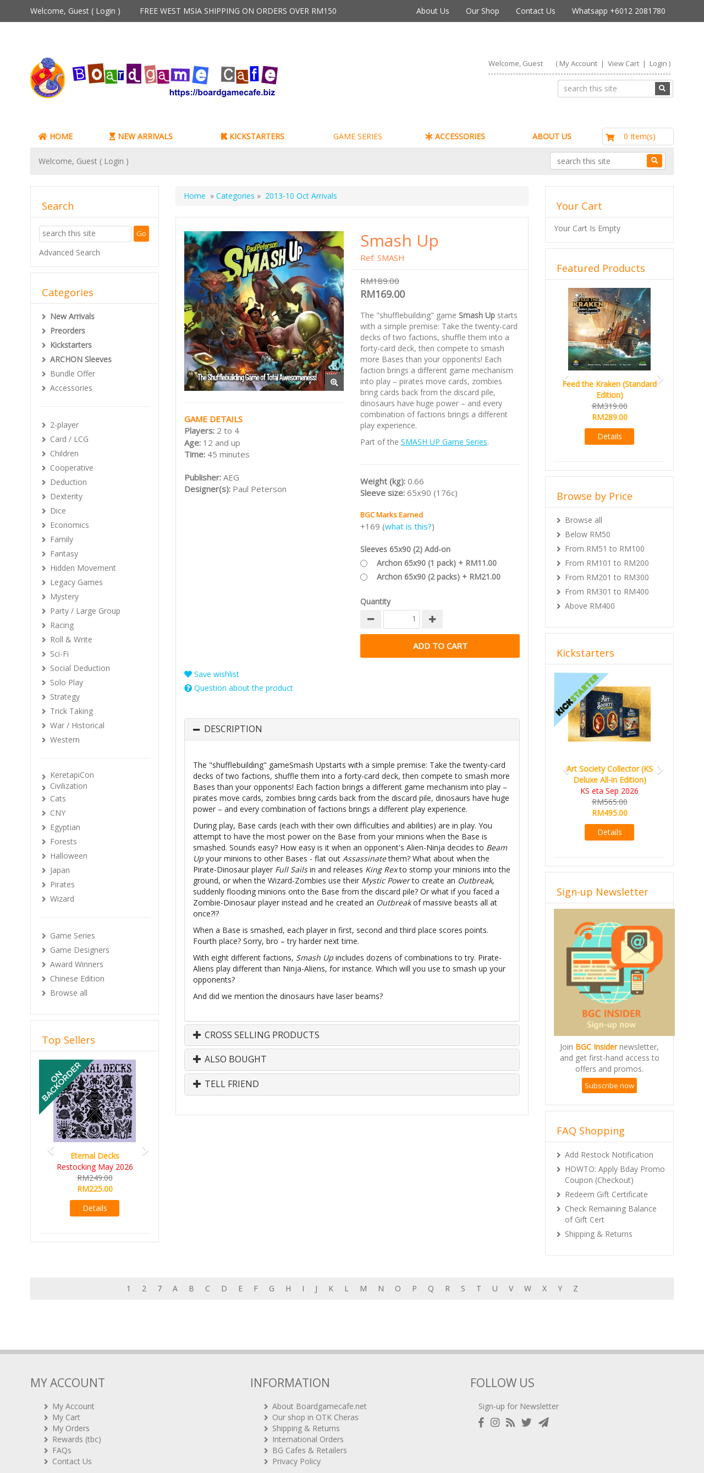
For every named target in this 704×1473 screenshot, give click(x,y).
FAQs (62, 1417)
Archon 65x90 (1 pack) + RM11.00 (437, 563)
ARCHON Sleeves (81, 359)
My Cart (66, 1384)
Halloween (68, 855)
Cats (58, 798)
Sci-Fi (59, 653)
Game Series (72, 935)
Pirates (62, 884)
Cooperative (72, 467)
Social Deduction (80, 668)
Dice (58, 510)
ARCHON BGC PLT (156, 1450)
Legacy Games (76, 582)
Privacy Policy (296, 1428)
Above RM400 (590, 606)
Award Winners (76, 964)
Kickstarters (71, 345)
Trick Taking (71, 711)
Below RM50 (587, 534)
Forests (63, 841)
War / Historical (77, 725)
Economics (69, 525)
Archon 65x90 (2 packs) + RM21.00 (439, 576)
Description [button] (233, 729)
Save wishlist (211, 674)
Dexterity (66, 496)
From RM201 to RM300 (607, 577)
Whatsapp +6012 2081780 (619, 11)
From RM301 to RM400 (607, 591)
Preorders (67, 330)
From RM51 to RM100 (605, 548)
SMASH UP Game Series (444, 442)
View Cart (623, 63)
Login (106, 11)
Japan (60, 870)
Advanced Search (69, 252)
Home (195, 195)
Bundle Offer (72, 373)
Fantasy (64, 553)
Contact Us (536, 11)
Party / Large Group (85, 610)
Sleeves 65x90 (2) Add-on (405, 549)
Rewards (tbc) (76, 1406)
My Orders (71, 1395)
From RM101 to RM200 (607, 563)
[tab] (352, 729)
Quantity (375, 601)
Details (94, 1208)
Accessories (71, 388)
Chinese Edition (77, 978)
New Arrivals (72, 316)
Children (64, 453)
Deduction (68, 482)
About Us (432, 11)
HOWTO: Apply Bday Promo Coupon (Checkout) (615, 1174)
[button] (47, 1145)
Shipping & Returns (598, 1234)
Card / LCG (69, 439)
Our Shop (482, 11)
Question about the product (238, 688)
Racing (62, 625)
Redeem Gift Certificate (606, 1194)
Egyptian (65, 827)
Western (65, 739)
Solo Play (66, 682)
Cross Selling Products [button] (256, 1035)
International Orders (308, 1406)
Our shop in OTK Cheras (315, 1384)
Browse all (68, 993)
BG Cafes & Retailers (309, 1417)
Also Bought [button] (230, 1060)
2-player (64, 424)
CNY (57, 813)
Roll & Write (71, 639)
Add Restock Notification (609, 1154)
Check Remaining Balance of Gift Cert (611, 1214)
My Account (578, 63)
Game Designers (79, 950)
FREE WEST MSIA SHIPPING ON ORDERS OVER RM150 (238, 11)
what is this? (408, 526)
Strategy (65, 696)
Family (61, 539)
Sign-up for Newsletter (519, 1373)
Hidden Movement (83, 568)
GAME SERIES (357, 136)
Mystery (64, 596)
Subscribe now (609, 1085)
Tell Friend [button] (226, 1084)
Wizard (62, 898)
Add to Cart (440, 646)
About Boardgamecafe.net (319, 1373)
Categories (235, 195)
